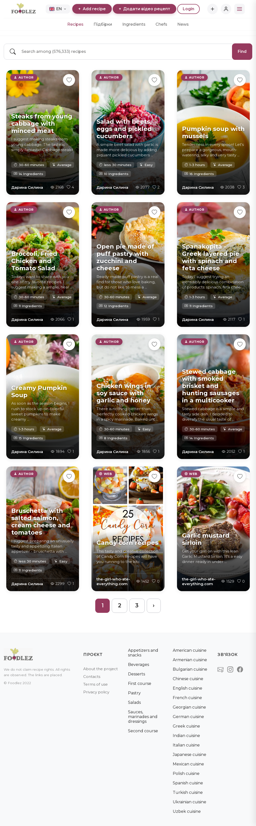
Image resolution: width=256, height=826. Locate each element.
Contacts (91, 676)
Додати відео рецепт (144, 8)
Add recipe (92, 8)
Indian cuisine (186, 735)
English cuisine (187, 688)
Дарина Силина (27, 187)
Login (188, 8)
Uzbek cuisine (187, 811)
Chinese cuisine (188, 678)
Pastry (134, 693)
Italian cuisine (186, 745)
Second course (143, 731)
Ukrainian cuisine (189, 802)
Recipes (75, 24)
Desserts (136, 674)
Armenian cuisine (190, 659)
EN (57, 8)
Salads (134, 702)
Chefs (161, 24)
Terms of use (95, 684)
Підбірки (103, 24)
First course (139, 683)
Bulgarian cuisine (190, 669)
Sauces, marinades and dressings (143, 717)
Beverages (138, 664)
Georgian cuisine (189, 707)
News (183, 24)
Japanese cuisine (189, 754)
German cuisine (188, 716)
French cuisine (187, 697)
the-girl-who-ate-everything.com (113, 581)
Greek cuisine (186, 726)
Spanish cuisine (188, 783)
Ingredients (134, 24)
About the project (100, 668)
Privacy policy (96, 692)
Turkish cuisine (188, 792)
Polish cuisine (186, 773)
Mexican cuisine (188, 764)
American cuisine (189, 650)
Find (242, 51)
